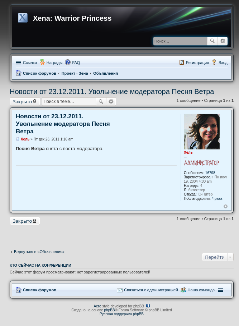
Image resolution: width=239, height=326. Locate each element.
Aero (97, 306)
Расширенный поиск (223, 41)
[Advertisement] (121, 235)
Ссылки (30, 62)
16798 (210, 173)
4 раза (217, 199)
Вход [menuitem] (223, 62)
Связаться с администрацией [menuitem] (151, 290)
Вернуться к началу (226, 206)
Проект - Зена (75, 73)
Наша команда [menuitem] (201, 290)
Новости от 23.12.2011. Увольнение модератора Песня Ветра (112, 91)
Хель (188, 152)
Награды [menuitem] (55, 62)
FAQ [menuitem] (76, 62)
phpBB (109, 310)
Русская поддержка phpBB (122, 314)
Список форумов (39, 73)
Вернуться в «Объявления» (39, 252)
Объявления (105, 73)
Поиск (212, 41)
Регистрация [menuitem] (197, 62)
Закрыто (22, 101)
